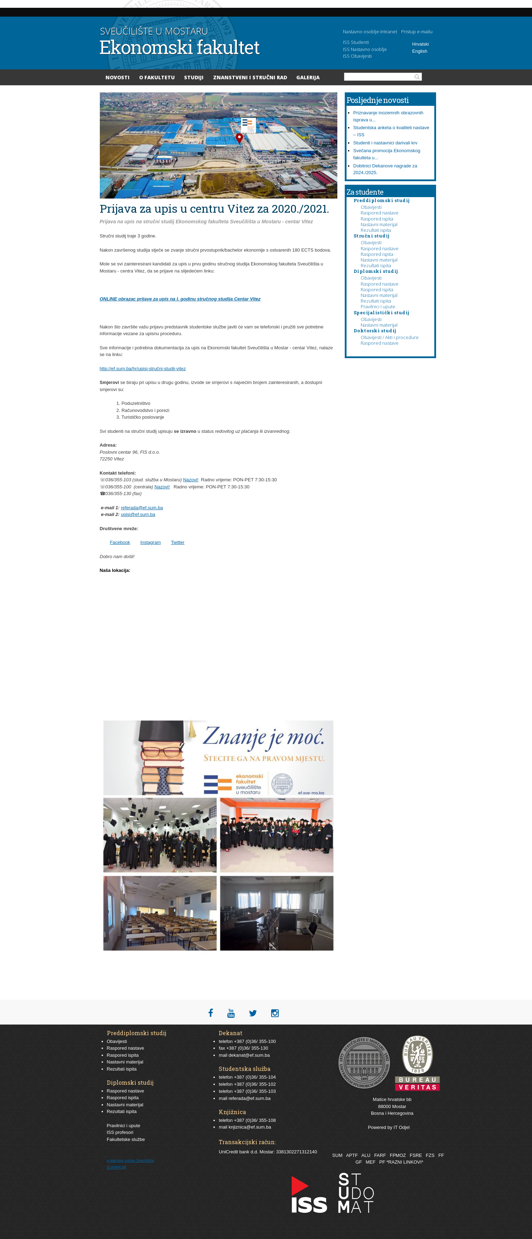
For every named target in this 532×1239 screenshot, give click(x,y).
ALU (365, 1155)
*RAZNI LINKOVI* (405, 1162)
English (420, 51)
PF (382, 1162)
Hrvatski (420, 44)
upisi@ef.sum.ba (138, 514)
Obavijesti (371, 207)
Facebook (120, 542)
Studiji (194, 77)
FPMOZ (398, 1155)
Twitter (177, 542)
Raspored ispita (377, 219)
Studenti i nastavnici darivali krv (385, 142)
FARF (380, 1155)
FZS (430, 1155)
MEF (370, 1162)
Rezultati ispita (376, 230)
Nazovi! (190, 479)
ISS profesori (120, 1132)
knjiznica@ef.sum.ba (250, 1127)
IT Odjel (402, 1127)
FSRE (416, 1155)
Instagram (150, 542)
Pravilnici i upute (378, 306)
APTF (352, 1155)
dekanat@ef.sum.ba (249, 1055)
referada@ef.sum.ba (142, 507)
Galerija (308, 77)
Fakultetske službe (126, 1139)
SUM (337, 1155)
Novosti (117, 77)
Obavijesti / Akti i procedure (390, 337)
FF (441, 1155)
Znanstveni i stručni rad (250, 77)
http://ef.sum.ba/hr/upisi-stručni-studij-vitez (143, 368)
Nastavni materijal (379, 224)
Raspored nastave (380, 213)
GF (358, 1162)
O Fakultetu (157, 77)
